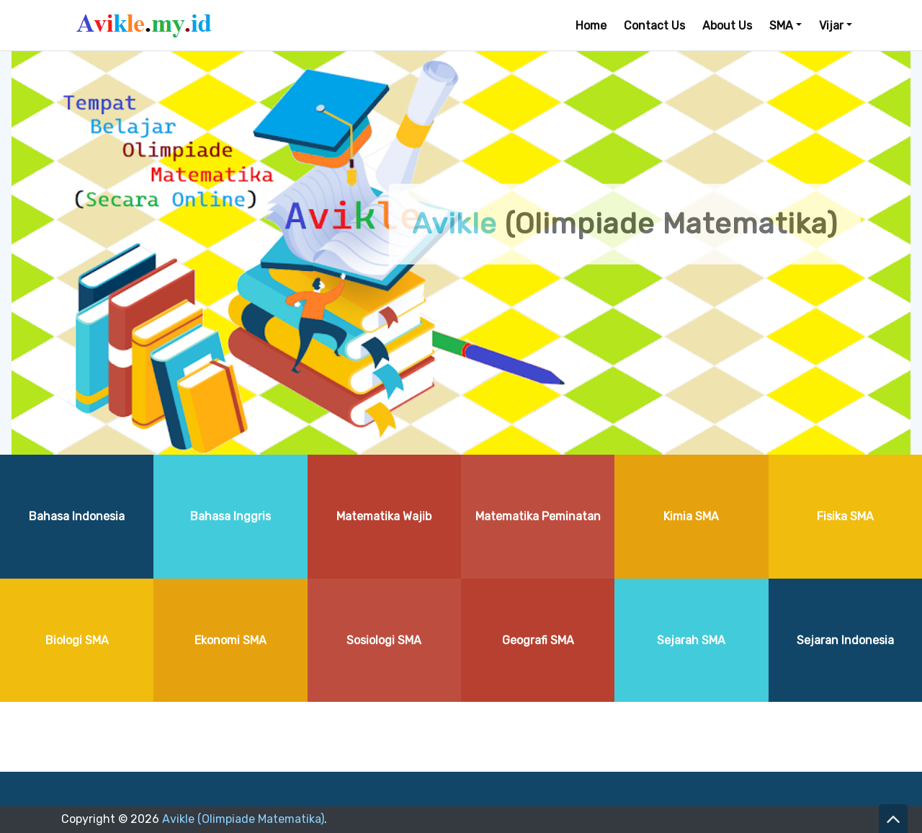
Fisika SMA (845, 516)
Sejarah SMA (691, 640)
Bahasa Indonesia (77, 516)
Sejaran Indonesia (845, 640)
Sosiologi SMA (383, 640)
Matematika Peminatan (538, 516)
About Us (727, 25)
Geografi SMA (538, 640)
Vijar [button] (831, 25)
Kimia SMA (691, 516)
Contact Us (654, 25)
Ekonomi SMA (230, 640)
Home (591, 25)
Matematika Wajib (383, 516)
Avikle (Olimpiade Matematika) (243, 819)
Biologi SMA (77, 640)
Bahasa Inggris (230, 516)
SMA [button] (781, 25)
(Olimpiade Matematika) (625, 224)
